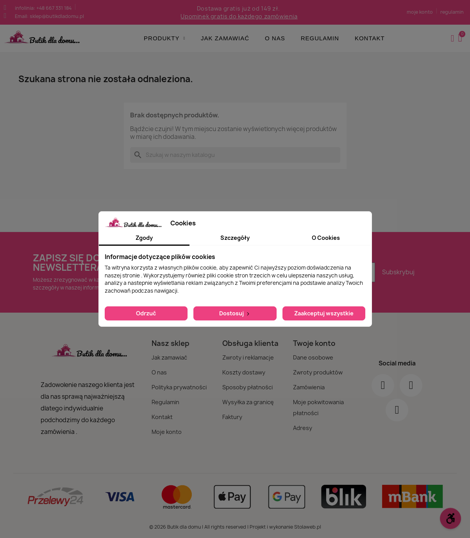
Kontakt (370, 38)
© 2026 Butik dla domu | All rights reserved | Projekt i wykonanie (221, 527)
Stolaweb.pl (307, 527)
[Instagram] (411, 385)
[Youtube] (397, 410)
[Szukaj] (235, 155)
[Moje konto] (452, 38)
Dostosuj (235, 313)
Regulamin (320, 38)
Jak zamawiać (225, 38)
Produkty (164, 38)
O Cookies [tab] (326, 237)
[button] (461, 38)
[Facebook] (383, 385)
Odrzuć (146, 313)
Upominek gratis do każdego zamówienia (238, 16)
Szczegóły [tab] (235, 237)
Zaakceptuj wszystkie (324, 313)
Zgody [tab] (144, 237)
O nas (275, 38)
